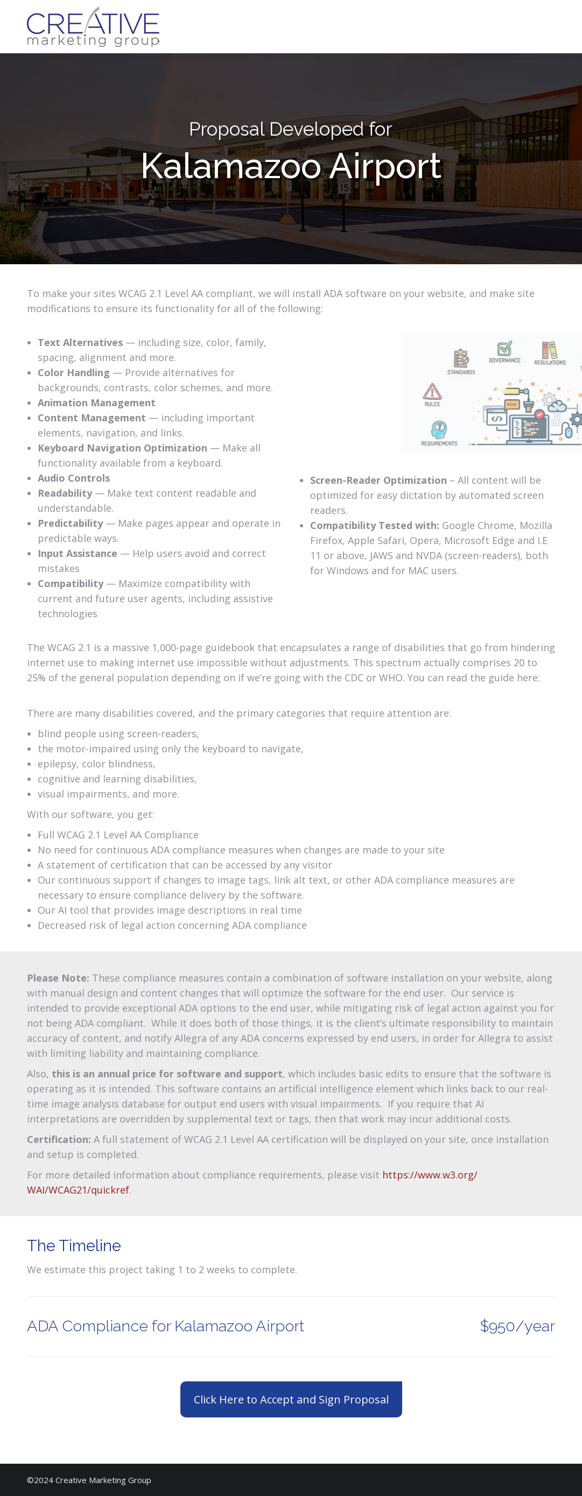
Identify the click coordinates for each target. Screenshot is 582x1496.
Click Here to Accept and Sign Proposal (291, 1399)
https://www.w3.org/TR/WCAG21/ (104, 692)
